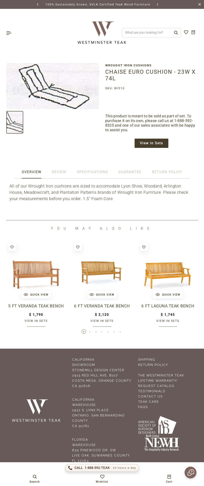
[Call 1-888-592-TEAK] (102, 468)
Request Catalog (156, 386)
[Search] (176, 33)
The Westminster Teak (161, 376)
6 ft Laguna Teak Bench (168, 306)
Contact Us (150, 397)
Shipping (146, 360)
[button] (38, 4)
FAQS (143, 408)
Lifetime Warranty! (158, 381)
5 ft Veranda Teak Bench (36, 306)
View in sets (36, 321)
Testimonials (151, 392)
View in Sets (151, 143)
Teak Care (148, 402)
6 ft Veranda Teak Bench (102, 306)
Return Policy (153, 365)
